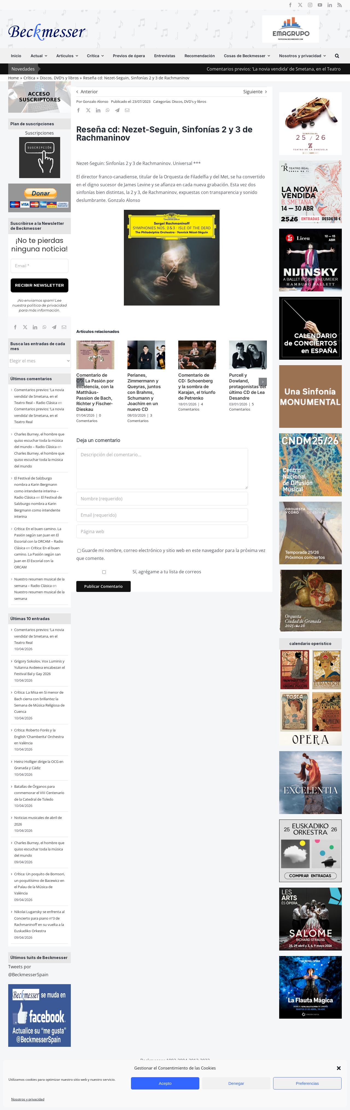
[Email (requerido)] (162, 515)
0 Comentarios (88, 418)
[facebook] (290, 5)
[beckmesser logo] (47, 20)
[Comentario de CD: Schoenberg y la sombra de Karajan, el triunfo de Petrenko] (197, 344)
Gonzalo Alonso (95, 101)
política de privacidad (47, 305)
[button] (339, 1068)
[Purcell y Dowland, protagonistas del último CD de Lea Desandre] (248, 344)
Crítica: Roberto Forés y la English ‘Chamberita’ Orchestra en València (39, 736)
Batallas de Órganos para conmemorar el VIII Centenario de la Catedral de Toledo (39, 793)
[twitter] (300, 5)
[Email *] (39, 266)
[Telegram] (54, 327)
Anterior (89, 92)
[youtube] (320, 5)
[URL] (162, 531)
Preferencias (307, 1083)
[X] (25, 327)
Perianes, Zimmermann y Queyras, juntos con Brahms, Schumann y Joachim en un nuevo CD (144, 392)
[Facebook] (15, 327)
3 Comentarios (139, 418)
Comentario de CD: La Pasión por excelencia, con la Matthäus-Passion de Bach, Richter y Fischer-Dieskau (95, 392)
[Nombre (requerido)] (162, 498)
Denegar (236, 1083)
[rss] (339, 5)
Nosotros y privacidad (27, 1099)
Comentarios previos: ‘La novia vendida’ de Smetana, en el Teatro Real (39, 415)
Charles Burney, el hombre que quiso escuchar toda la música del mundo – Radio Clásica (39, 440)
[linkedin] (330, 5)
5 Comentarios (241, 407)
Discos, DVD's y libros (189, 101)
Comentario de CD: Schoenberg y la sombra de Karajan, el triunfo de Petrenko (196, 386)
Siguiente (252, 92)
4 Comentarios (190, 407)
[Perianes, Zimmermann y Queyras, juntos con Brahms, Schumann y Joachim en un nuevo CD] (146, 344)
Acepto (165, 1083)
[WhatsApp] (44, 327)
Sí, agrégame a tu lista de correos (139, 572)
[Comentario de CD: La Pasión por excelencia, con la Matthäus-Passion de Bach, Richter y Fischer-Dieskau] (95, 344)
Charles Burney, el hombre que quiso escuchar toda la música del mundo (39, 460)
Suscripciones (39, 133)
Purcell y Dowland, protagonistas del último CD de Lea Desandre (247, 386)
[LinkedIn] (35, 327)
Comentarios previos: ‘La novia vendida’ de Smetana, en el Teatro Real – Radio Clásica (39, 396)
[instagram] (310, 5)
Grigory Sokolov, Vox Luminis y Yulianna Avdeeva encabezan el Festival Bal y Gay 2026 (39, 667)
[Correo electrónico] (64, 327)
